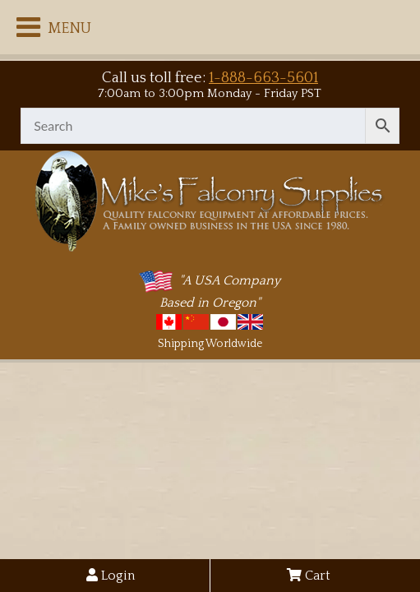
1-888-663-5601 (263, 77)
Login (110, 575)
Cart (308, 575)
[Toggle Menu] (28, 27)
